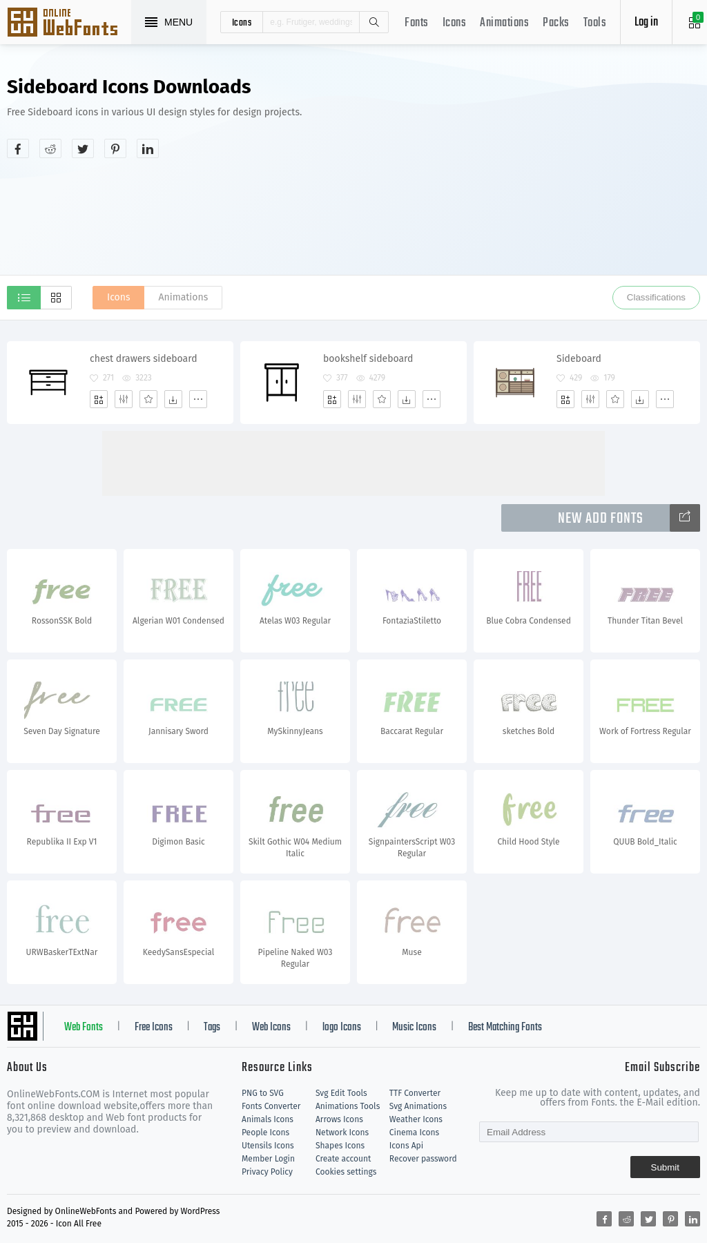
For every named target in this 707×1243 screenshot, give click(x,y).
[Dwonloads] (173, 399)
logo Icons (341, 1028)
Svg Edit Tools (341, 1093)
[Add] (99, 399)
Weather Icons (416, 1119)
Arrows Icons (339, 1119)
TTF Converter (414, 1093)
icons (242, 22)
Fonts (417, 23)
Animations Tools (348, 1106)
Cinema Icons (414, 1132)
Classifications (656, 297)
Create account (343, 1159)
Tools (595, 23)
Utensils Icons (268, 1145)
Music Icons (414, 1028)
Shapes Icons (340, 1145)
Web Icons (271, 1028)
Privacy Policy (267, 1172)
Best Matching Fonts (505, 1028)
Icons (455, 23)
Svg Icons (69, 23)
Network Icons (342, 1132)
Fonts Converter (271, 1106)
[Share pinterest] (115, 148)
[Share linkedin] (148, 148)
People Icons (265, 1132)
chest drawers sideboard (143, 359)
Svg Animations (418, 1106)
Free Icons (154, 1028)
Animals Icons (267, 1119)
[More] (198, 399)
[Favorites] (148, 399)
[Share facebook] (18, 148)
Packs (556, 23)
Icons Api (406, 1145)
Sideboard (578, 359)
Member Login (268, 1159)
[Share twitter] (83, 148)
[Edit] (124, 399)
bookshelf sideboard (368, 359)
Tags (212, 1028)
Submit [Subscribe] (665, 1167)
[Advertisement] (564, 175)
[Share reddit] (50, 148)
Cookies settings (346, 1172)
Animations (504, 23)
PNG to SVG (263, 1093)
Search (373, 22)
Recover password (423, 1159)
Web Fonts (83, 1028)
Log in (646, 22)
